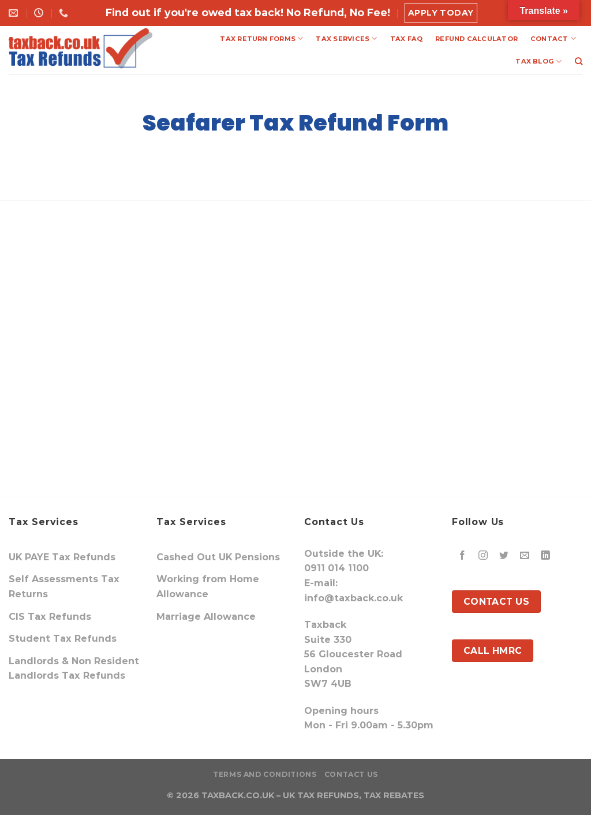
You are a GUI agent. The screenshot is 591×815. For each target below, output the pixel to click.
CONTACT (553, 38)
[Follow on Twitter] (504, 555)
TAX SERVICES (346, 38)
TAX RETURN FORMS (261, 38)
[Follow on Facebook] (462, 555)
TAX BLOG (538, 61)
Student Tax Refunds (63, 638)
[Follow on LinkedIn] (545, 555)
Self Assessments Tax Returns (64, 587)
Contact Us (351, 774)
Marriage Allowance (206, 616)
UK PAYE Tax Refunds (62, 557)
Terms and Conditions (264, 774)
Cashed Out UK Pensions (218, 557)
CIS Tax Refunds (50, 616)
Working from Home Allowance (207, 587)
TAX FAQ (406, 39)
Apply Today (441, 13)
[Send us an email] (524, 555)
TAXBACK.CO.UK (237, 795)
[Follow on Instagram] (483, 555)
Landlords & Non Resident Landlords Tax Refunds (74, 669)
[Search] (578, 61)
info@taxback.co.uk (353, 598)
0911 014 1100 (336, 568)
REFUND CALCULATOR (476, 39)
